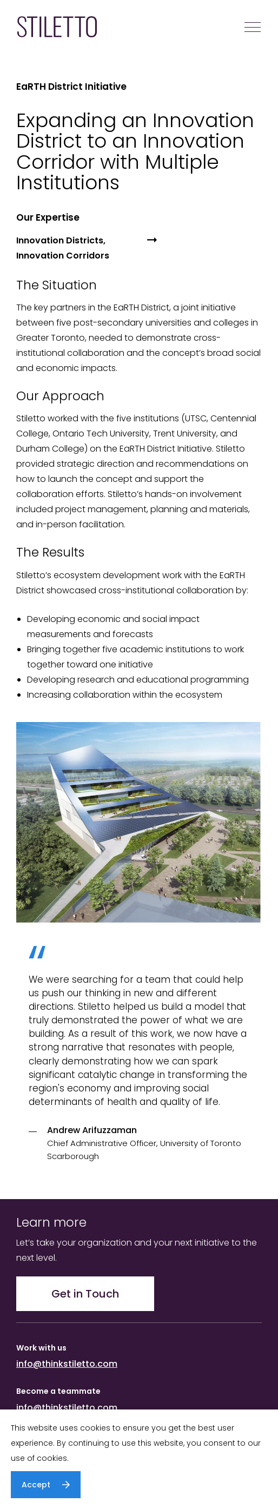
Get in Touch (85, 1293)
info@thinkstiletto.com (66, 1364)
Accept (36, 1484)
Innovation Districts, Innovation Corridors (62, 248)
